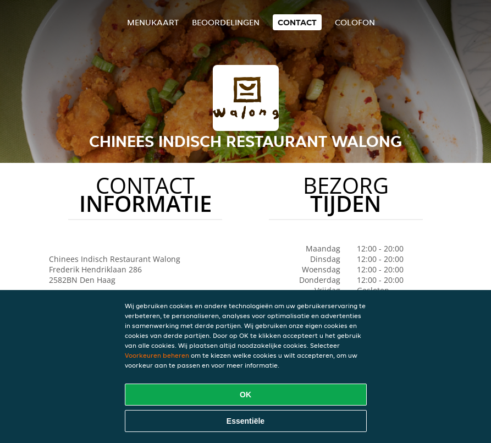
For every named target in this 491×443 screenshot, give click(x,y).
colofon (355, 22)
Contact (297, 22)
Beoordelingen (226, 22)
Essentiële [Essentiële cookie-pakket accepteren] (245, 421)
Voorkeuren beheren (157, 355)
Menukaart (153, 22)
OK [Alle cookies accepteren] (245, 394)
